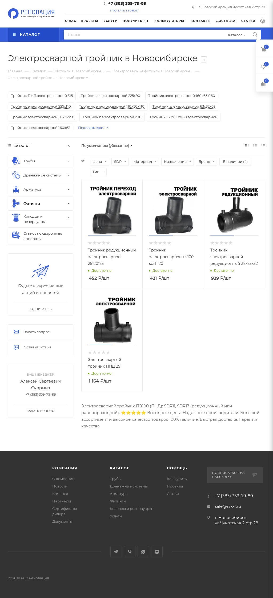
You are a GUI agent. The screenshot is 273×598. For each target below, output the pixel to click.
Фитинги (118, 501)
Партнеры (61, 501)
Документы (62, 521)
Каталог (119, 468)
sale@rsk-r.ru (228, 506)
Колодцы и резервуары (131, 508)
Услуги (116, 516)
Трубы (115, 479)
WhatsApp (143, 551)
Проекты (175, 486)
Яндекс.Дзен (157, 551)
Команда (60, 493)
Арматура (119, 493)
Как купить (177, 479)
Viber (129, 551)
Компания (64, 468)
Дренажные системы (129, 486)
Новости (59, 486)
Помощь (177, 468)
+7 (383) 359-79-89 (127, 3)
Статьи (173, 493)
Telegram (116, 551)
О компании (63, 479)
